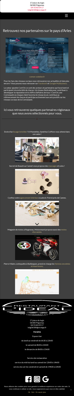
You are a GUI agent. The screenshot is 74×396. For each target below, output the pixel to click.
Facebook (42, 83)
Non (32, 392)
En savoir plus (41, 392)
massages (52, 166)
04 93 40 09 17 (37, 7)
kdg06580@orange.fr (37, 10)
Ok (29, 392)
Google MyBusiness (58, 83)
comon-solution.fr (37, 76)
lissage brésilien (20, 131)
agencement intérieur (29, 198)
